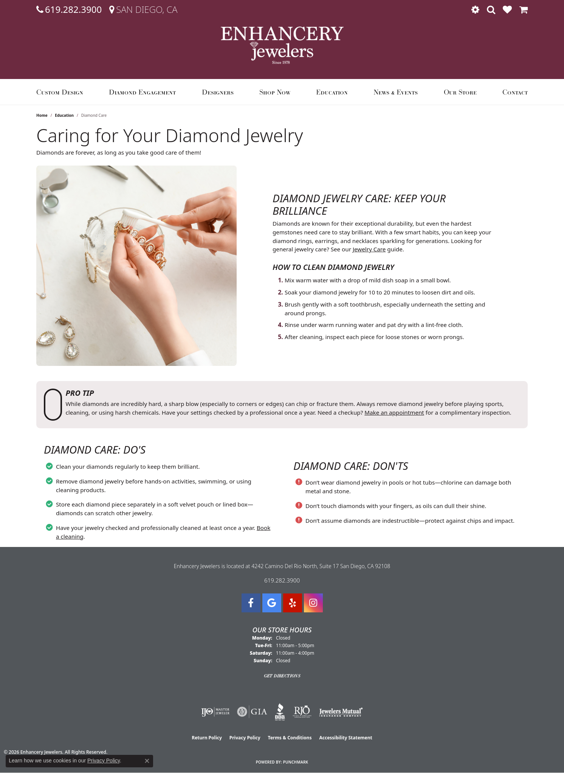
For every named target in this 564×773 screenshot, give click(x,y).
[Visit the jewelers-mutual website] (341, 711)
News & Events (395, 91)
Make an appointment (394, 412)
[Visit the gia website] (252, 711)
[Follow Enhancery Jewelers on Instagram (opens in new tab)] (313, 602)
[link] (69, 9)
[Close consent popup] (147, 761)
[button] (475, 9)
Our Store (460, 91)
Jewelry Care (369, 249)
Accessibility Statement (345, 737)
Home (42, 115)
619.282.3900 (282, 580)
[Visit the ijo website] (215, 711)
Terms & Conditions (290, 737)
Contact (515, 91)
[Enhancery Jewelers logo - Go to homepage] (282, 45)
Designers (218, 91)
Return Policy (207, 737)
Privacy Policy (244, 737)
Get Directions (282, 676)
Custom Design (59, 91)
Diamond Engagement (142, 91)
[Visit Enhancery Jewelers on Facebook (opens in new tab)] (251, 602)
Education (332, 91)
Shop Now (274, 91)
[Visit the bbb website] (280, 711)
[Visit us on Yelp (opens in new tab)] (292, 602)
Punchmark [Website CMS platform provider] (295, 762)
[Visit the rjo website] (302, 711)
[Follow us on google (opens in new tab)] (271, 602)
